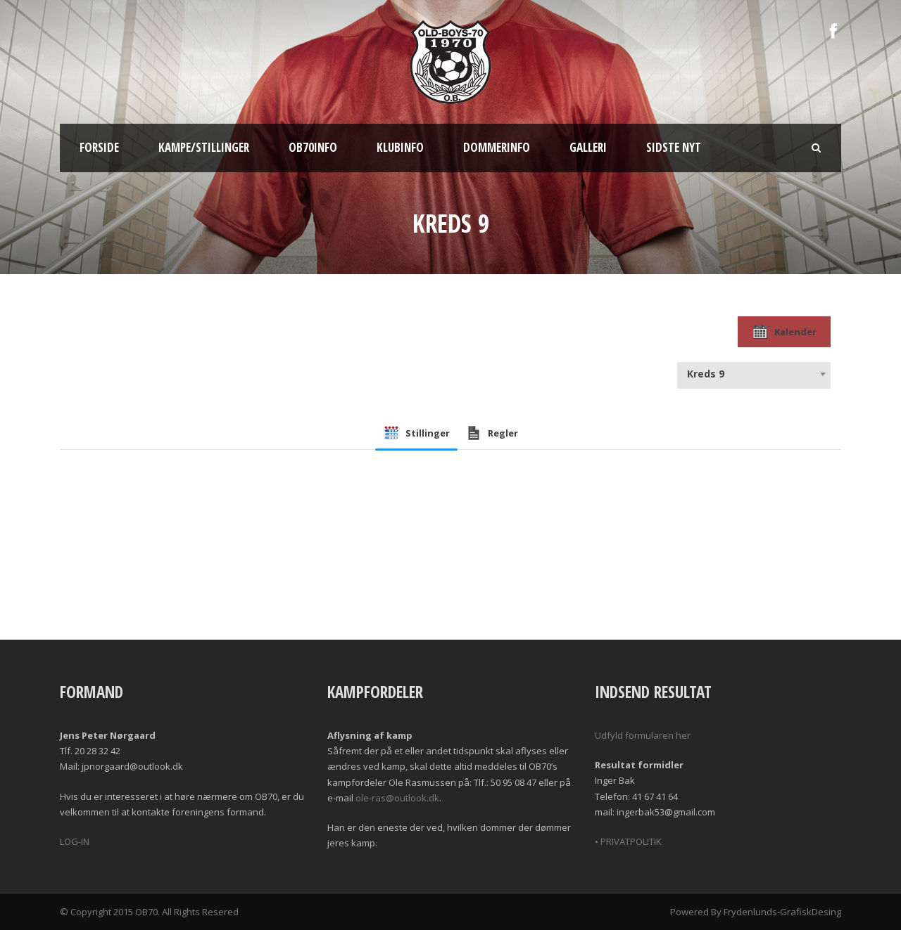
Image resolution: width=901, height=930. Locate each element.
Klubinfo (400, 147)
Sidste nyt (673, 147)
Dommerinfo (496, 147)
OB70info (313, 147)
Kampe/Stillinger (203, 147)
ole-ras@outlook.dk (397, 798)
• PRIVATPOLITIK (628, 841)
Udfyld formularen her (643, 735)
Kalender (784, 331)
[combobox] (754, 374)
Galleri (588, 147)
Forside (99, 147)
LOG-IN (74, 841)
